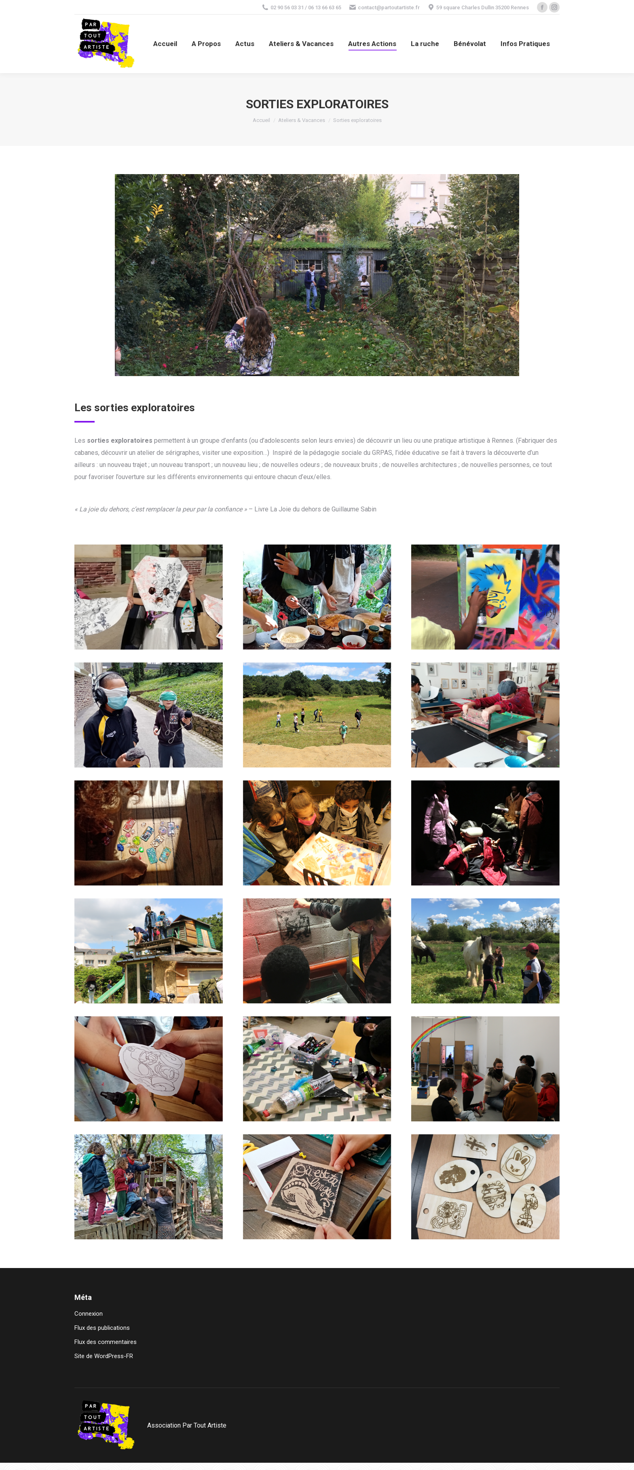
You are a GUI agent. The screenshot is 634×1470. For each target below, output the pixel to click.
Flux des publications (102, 1327)
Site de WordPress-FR (103, 1356)
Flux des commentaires (105, 1342)
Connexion (88, 1313)
